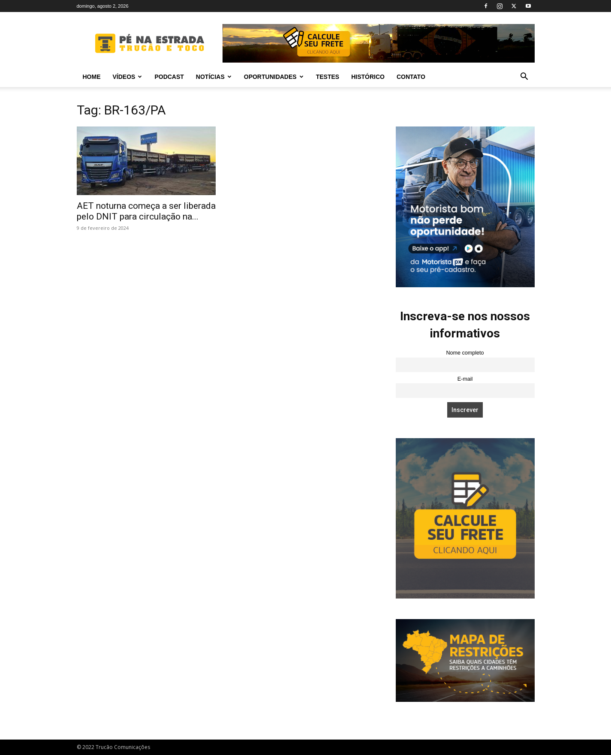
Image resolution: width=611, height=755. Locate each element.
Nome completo (465, 353)
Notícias (214, 76)
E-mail (465, 379)
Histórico (368, 76)
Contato (411, 76)
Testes (327, 76)
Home (92, 76)
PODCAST (169, 76)
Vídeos (127, 76)
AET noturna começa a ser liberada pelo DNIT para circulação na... (146, 211)
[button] (524, 77)
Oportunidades (274, 76)
